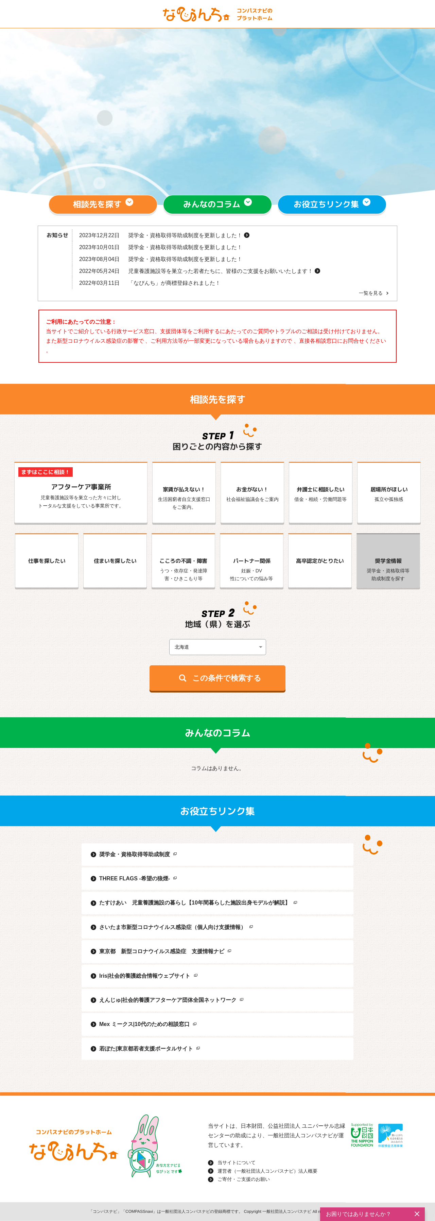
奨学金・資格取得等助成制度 (134, 854)
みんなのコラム (211, 204)
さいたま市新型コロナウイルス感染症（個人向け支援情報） (172, 927)
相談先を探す (97, 204)
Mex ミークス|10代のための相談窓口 (144, 1024)
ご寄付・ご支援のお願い (244, 1179)
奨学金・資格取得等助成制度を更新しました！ (185, 235)
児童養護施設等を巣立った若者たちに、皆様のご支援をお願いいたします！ (220, 271)
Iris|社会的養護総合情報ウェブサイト (145, 976)
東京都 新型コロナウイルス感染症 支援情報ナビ (161, 951)
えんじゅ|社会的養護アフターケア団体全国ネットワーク (168, 1000)
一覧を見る (371, 293)
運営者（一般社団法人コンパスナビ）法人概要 (267, 1171)
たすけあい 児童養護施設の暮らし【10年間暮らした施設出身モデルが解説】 (194, 903)
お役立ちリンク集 (326, 204)
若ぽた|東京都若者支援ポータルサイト (146, 1049)
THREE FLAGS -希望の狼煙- (134, 878)
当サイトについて (237, 1162)
